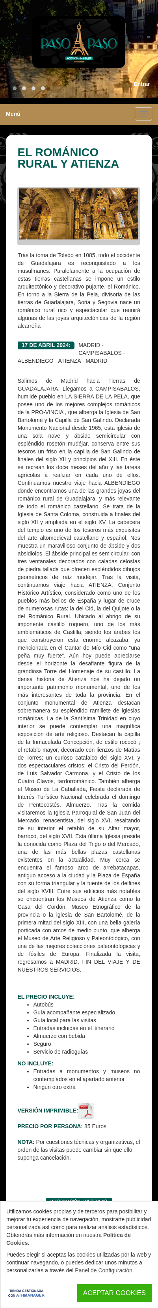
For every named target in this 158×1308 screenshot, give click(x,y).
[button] (14, 88)
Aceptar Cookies (114, 1293)
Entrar (142, 84)
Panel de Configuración (103, 1270)
